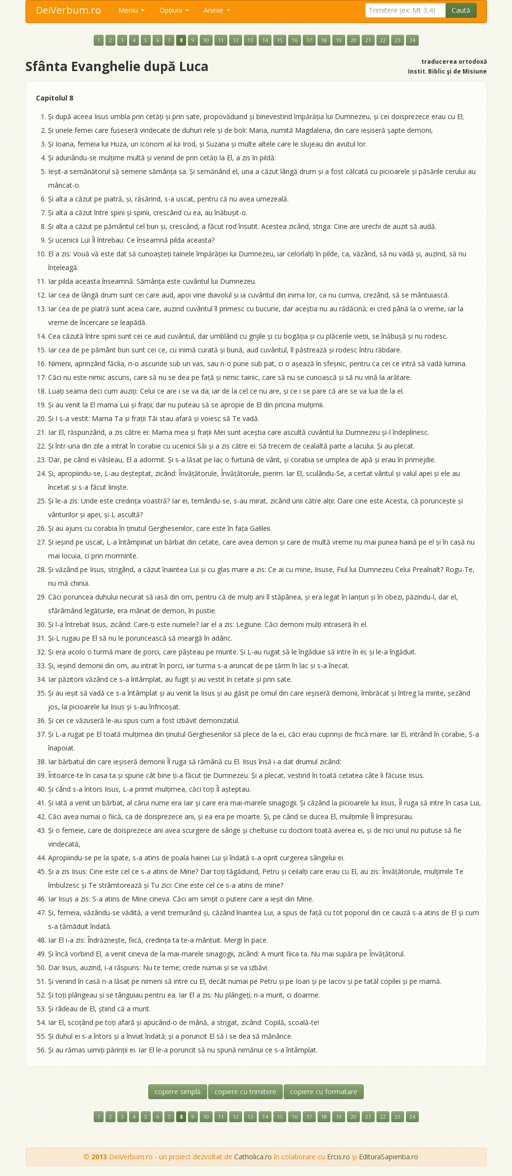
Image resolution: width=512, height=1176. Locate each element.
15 (280, 40)
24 (412, 40)
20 (353, 40)
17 (309, 40)
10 (206, 40)
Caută (461, 10)
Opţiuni (174, 10)
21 (368, 40)
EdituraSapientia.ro (388, 1156)
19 (339, 40)
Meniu (131, 10)
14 (265, 40)
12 (236, 40)
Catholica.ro (253, 1156)
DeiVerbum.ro (68, 10)
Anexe (217, 10)
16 (294, 40)
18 (324, 40)
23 (398, 40)
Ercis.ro (338, 1156)
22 (383, 40)
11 (221, 40)
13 (250, 40)
